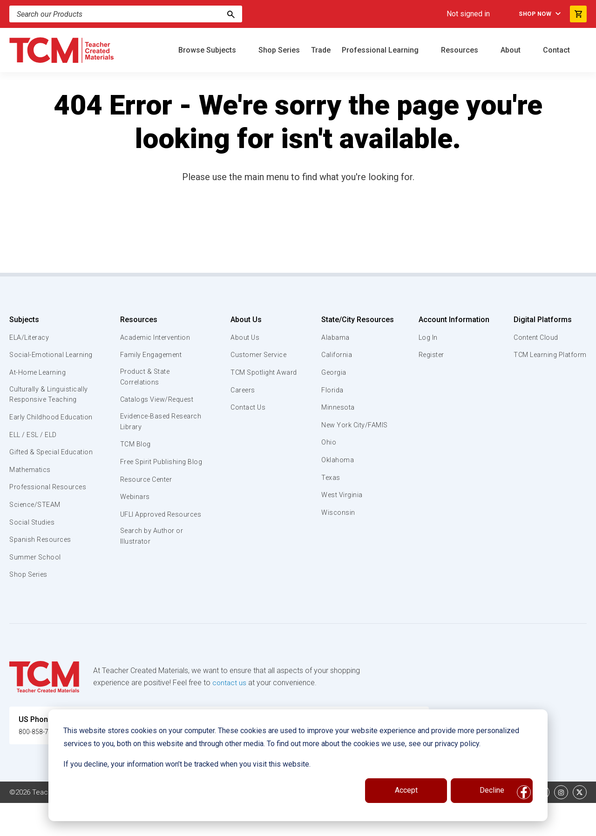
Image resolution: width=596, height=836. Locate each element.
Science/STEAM (36, 537)
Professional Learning (381, 50)
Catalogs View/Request (157, 401)
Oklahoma (337, 460)
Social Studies (33, 555)
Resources (460, 50)
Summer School (36, 590)
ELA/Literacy (30, 337)
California (336, 355)
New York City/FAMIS (356, 425)
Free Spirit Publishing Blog (154, 469)
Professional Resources (49, 520)
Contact (557, 50)
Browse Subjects (208, 50)
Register (430, 355)
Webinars (133, 510)
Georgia (334, 372)
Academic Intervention (156, 337)
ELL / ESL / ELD (35, 457)
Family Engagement (151, 355)
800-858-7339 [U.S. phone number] (42, 764)
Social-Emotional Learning (37, 360)
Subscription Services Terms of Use (281, 825)
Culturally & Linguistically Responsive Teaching (50, 406)
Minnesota (338, 407)
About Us (242, 319)
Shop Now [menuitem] (531, 14)
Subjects (24, 319)
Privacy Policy (370, 825)
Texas (331, 477)
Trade (321, 50)
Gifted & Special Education (36, 479)
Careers (240, 390)
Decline (492, 790)
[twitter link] (580, 825)
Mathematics (31, 503)
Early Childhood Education (35, 434)
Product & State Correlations (145, 377)
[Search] (231, 14)
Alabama (335, 337)
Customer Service (257, 355)
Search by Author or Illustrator (152, 560)
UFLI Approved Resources (143, 532)
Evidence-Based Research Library (146, 423)
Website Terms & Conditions (167, 825)
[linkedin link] (542, 825)
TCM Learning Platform (548, 355)
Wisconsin (338, 512)
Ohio (328, 442)
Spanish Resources (42, 572)
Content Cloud (534, 337)
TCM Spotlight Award (262, 372)
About (511, 50)
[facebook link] (524, 825)
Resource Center (147, 492)
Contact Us (246, 407)
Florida (332, 390)
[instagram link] (561, 825)
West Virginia (343, 495)
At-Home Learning (39, 383)
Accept (406, 790)
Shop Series (279, 50)
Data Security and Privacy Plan (450, 825)
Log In (426, 337)
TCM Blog (134, 446)
